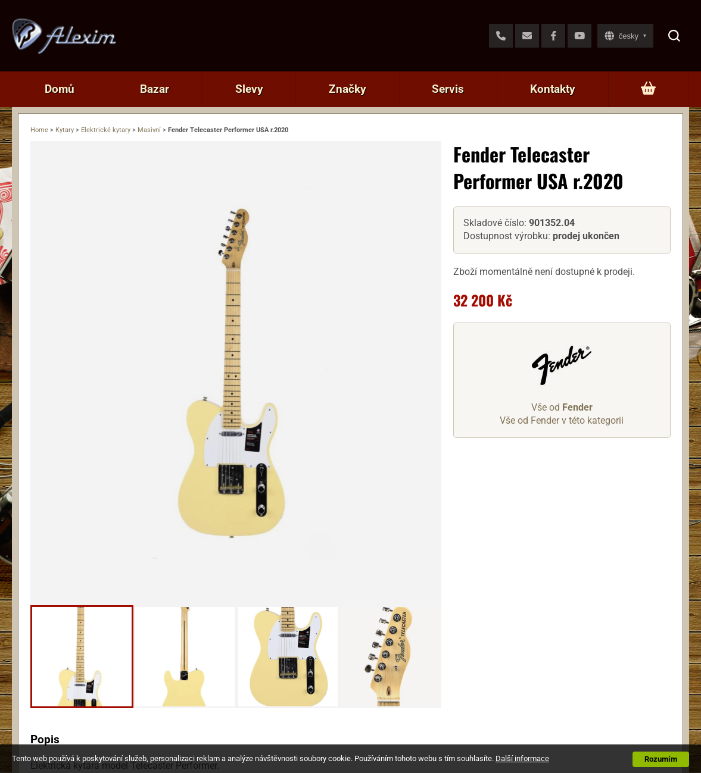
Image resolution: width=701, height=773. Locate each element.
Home (39, 130)
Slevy (249, 89)
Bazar (154, 89)
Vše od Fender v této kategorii (562, 420)
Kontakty (552, 89)
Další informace (522, 758)
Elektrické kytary (105, 130)
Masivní (149, 130)
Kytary (64, 130)
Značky (347, 89)
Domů (59, 89)
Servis (448, 89)
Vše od (562, 407)
